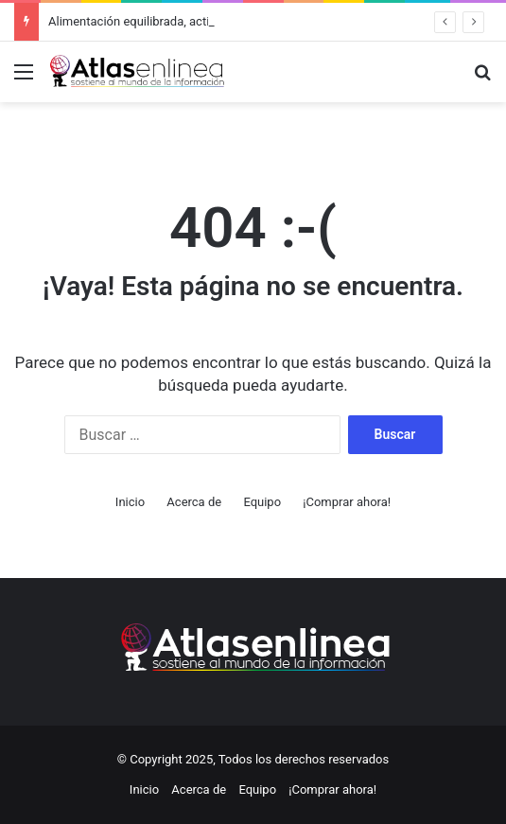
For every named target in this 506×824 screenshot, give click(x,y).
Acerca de (193, 502)
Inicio (130, 502)
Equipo (262, 502)
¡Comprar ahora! (347, 502)
